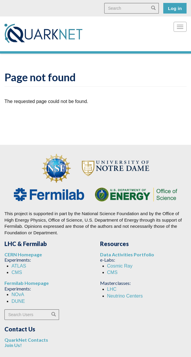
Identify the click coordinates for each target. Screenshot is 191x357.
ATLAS (19, 265)
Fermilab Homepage (26, 283)
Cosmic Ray (120, 265)
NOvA (18, 294)
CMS (17, 272)
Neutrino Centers (125, 295)
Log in (175, 8)
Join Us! (13, 345)
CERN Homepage (23, 254)
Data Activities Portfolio (127, 254)
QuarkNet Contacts (26, 340)
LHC (112, 289)
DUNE (18, 301)
